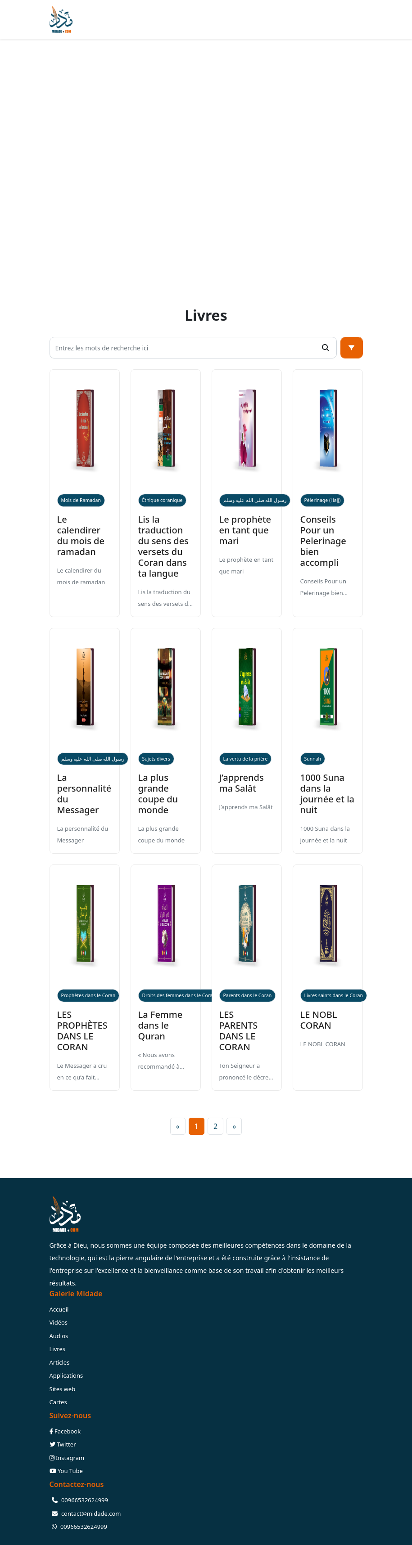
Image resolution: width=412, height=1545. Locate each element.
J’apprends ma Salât (241, 782)
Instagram (67, 1458)
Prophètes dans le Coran (88, 995)
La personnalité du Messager (84, 793)
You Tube (66, 1471)
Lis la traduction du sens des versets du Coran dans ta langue (163, 546)
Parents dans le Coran (247, 995)
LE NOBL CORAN (318, 1019)
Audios (59, 1336)
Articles (60, 1362)
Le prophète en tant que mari (245, 530)
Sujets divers (156, 759)
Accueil (59, 1309)
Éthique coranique (162, 500)
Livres (57, 1349)
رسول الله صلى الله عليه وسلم (255, 500)
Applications (66, 1375)
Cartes (58, 1402)
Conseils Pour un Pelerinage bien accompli (323, 541)
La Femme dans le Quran (160, 1025)
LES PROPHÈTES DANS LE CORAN (82, 1030)
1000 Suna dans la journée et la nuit (327, 793)
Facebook (65, 1431)
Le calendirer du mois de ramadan (81, 535)
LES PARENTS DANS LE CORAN (238, 1030)
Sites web (63, 1389)
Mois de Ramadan (81, 500)
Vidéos (59, 1322)
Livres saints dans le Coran (333, 995)
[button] (351, 347)
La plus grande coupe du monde (158, 793)
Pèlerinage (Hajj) (322, 500)
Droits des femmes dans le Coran (179, 995)
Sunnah (312, 759)
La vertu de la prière (245, 759)
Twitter (63, 1444)
